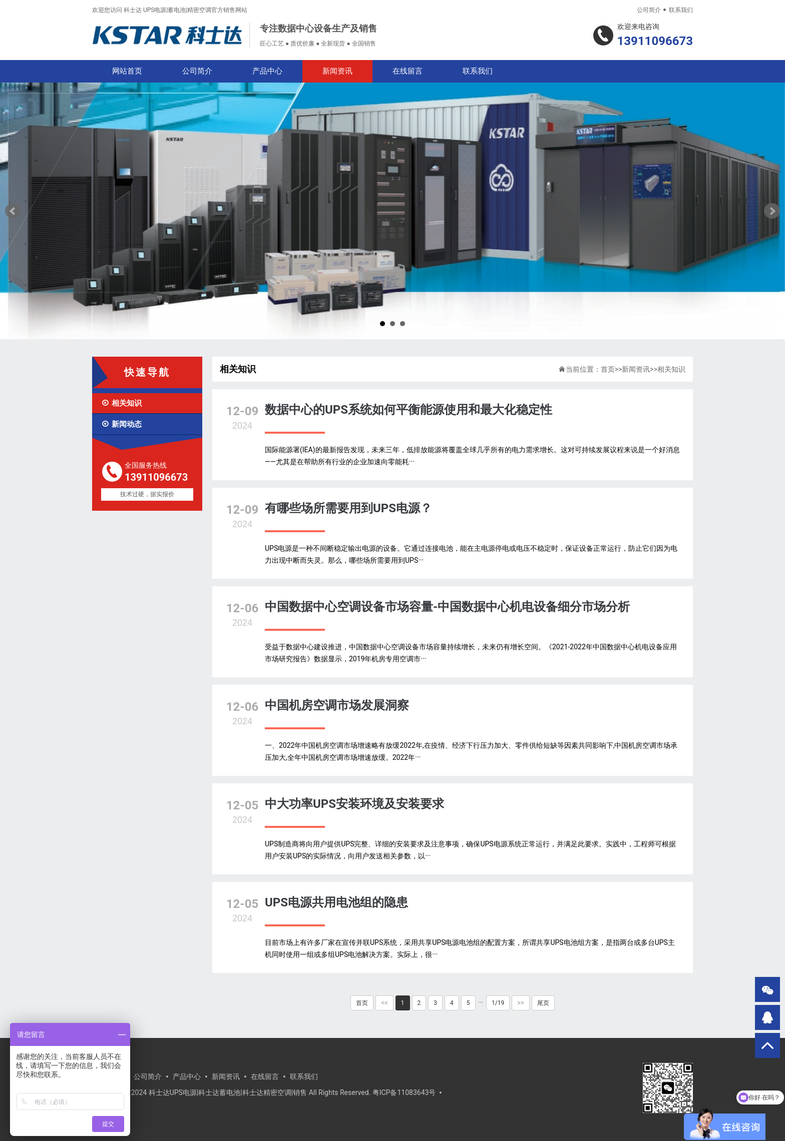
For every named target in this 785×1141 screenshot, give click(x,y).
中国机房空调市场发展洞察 (337, 705)
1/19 (498, 1002)
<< (384, 1002)
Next (772, 211)
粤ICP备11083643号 (404, 1092)
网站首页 (127, 71)
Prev (13, 211)
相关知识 (121, 403)
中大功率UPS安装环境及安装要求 (354, 804)
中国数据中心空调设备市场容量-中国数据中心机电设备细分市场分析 (447, 607)
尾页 (543, 1002)
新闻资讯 (337, 71)
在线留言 (407, 71)
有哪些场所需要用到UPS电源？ (348, 508)
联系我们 (681, 10)
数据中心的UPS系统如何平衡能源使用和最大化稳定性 (408, 410)
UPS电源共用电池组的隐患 (336, 902)
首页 (608, 369)
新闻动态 (121, 424)
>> (520, 1002)
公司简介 (649, 10)
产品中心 (267, 71)
